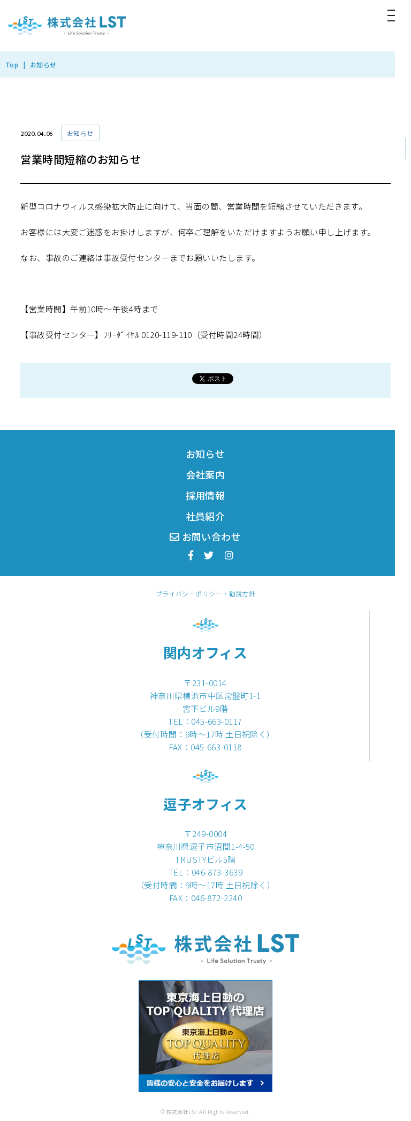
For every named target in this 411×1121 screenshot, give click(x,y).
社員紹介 (205, 516)
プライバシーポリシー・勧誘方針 (206, 593)
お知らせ (205, 453)
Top (11, 64)
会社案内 (205, 474)
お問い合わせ (205, 536)
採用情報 (205, 495)
